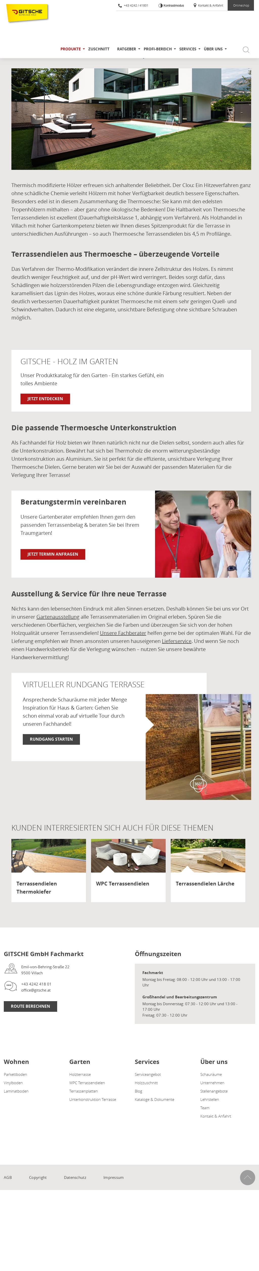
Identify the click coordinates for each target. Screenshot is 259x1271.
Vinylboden (13, 1082)
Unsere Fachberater (123, 633)
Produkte (70, 49)
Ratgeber (126, 49)
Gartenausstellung (57, 616)
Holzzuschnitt (146, 1082)
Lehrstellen (209, 1099)
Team (204, 1107)
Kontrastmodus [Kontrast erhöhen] (173, 5)
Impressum (113, 1177)
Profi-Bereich (158, 49)
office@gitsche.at (36, 990)
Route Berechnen (30, 1006)
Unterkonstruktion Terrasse (92, 1099)
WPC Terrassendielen (87, 1082)
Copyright (38, 1177)
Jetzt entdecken (45, 398)
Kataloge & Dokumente (154, 1099)
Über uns (213, 49)
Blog (138, 1091)
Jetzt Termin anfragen (53, 554)
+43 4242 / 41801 (133, 5)
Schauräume (211, 1074)
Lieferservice (176, 641)
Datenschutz (75, 1177)
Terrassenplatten (83, 1091)
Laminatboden (16, 1091)
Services (187, 49)
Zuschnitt (99, 49)
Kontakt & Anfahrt (208, 5)
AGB (8, 1177)
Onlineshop (241, 5)
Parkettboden (15, 1074)
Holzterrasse (80, 1074)
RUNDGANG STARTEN (51, 739)
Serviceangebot (148, 1074)
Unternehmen (212, 1082)
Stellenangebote (214, 1091)
